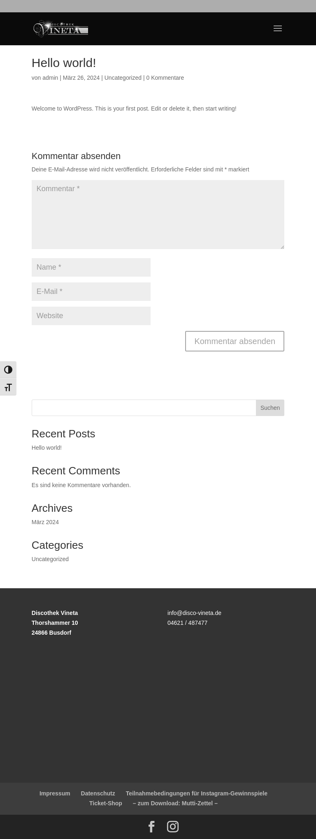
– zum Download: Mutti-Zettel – (175, 803)
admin (50, 77)
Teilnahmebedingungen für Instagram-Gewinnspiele (196, 793)
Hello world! (47, 447)
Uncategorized (123, 77)
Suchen (270, 407)
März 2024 (45, 522)
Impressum (55, 793)
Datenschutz (98, 793)
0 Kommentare (165, 77)
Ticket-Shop (105, 803)
